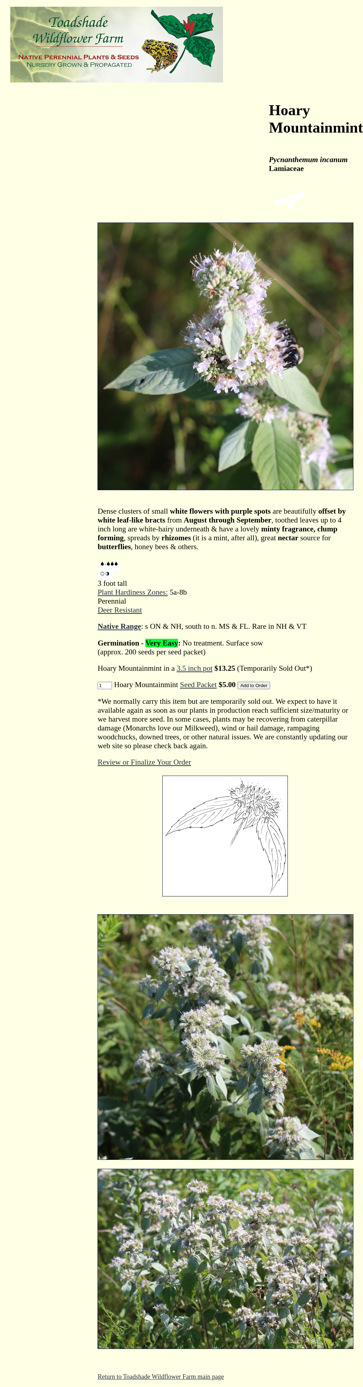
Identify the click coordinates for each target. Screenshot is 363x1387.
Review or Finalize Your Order (144, 762)
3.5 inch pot (194, 668)
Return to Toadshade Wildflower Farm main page (160, 1376)
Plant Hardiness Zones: (132, 592)
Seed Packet (198, 684)
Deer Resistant (119, 610)
